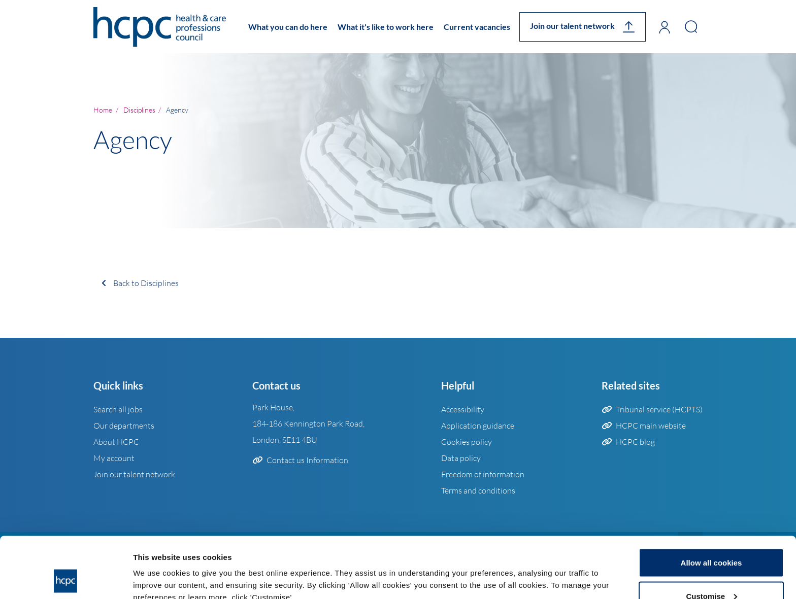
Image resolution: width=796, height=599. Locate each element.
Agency (177, 109)
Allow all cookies (711, 505)
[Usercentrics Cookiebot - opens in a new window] (65, 579)
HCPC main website (651, 425)
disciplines (139, 109)
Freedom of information (482, 474)
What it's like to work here (386, 26)
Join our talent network (572, 25)
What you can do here (287, 26)
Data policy (461, 458)
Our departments (123, 425)
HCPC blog (635, 442)
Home (102, 109)
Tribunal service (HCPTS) (659, 409)
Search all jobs (118, 409)
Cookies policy (466, 442)
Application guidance (477, 425)
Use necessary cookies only (711, 572)
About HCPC (116, 442)
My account (114, 458)
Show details (156, 567)
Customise (711, 539)
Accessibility (462, 409)
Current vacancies (477, 26)
